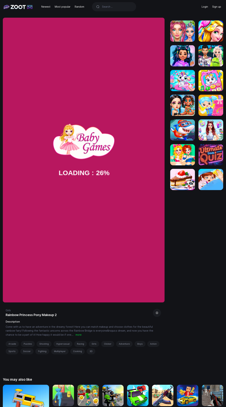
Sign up (216, 6)
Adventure (124, 344)
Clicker (107, 344)
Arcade (12, 344)
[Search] (117, 7)
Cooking (77, 351)
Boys (140, 344)
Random (79, 6)
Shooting (44, 344)
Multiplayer (60, 351)
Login (205, 6)
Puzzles (28, 344)
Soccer (27, 351)
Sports (12, 351)
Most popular (62, 6)
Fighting (42, 351)
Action (153, 344)
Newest (45, 6)
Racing (80, 344)
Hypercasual (63, 344)
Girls (8, 310)
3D (91, 351)
